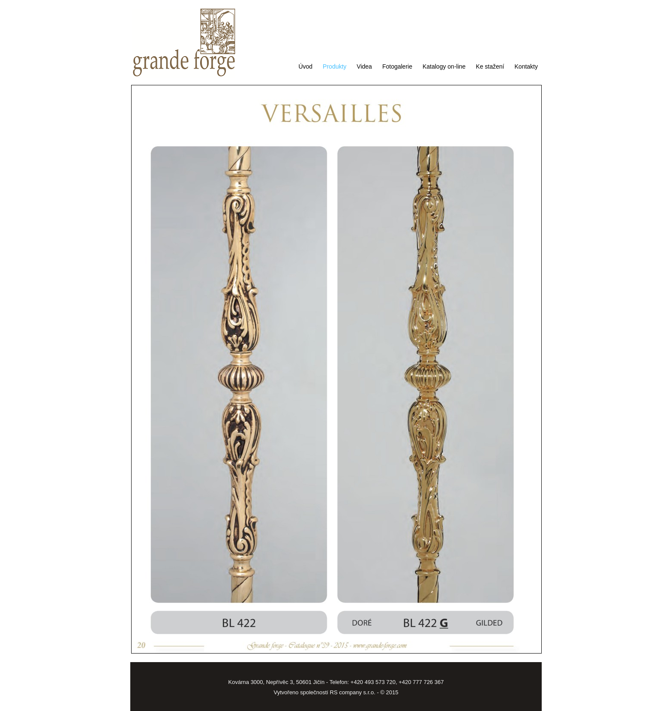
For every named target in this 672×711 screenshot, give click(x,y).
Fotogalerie (397, 66)
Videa (364, 66)
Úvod (305, 66)
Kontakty (526, 66)
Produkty (334, 66)
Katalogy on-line (444, 66)
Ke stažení (490, 66)
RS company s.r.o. (352, 692)
